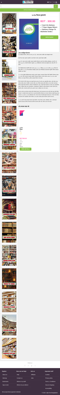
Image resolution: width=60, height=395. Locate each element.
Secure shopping (49, 385)
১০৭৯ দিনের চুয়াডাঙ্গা (21, 129)
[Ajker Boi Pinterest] (31, 366)
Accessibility (48, 388)
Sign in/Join (6, 385)
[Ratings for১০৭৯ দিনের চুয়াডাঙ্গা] (21, 135)
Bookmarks (5, 381)
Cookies (47, 374)
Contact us (19, 378)
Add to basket (49, 37)
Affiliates (33, 374)
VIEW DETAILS (25, 149)
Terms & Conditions (50, 381)
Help (18, 374)
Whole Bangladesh (30, 10)
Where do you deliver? (22, 385)
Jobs (32, 378)
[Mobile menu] (2, 2)
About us (5, 374)
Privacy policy (49, 378)
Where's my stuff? (21, 381)
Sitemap (5, 378)
